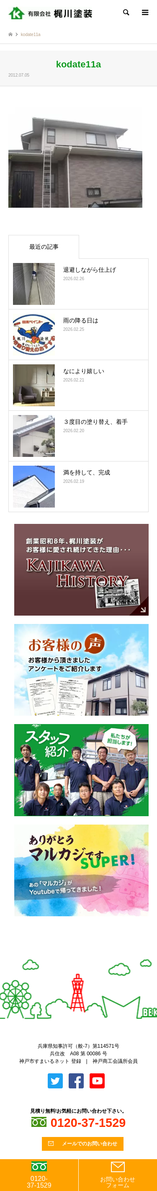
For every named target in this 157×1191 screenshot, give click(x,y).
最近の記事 (44, 246)
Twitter (72, 955)
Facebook (85, 955)
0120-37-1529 (39, 1175)
